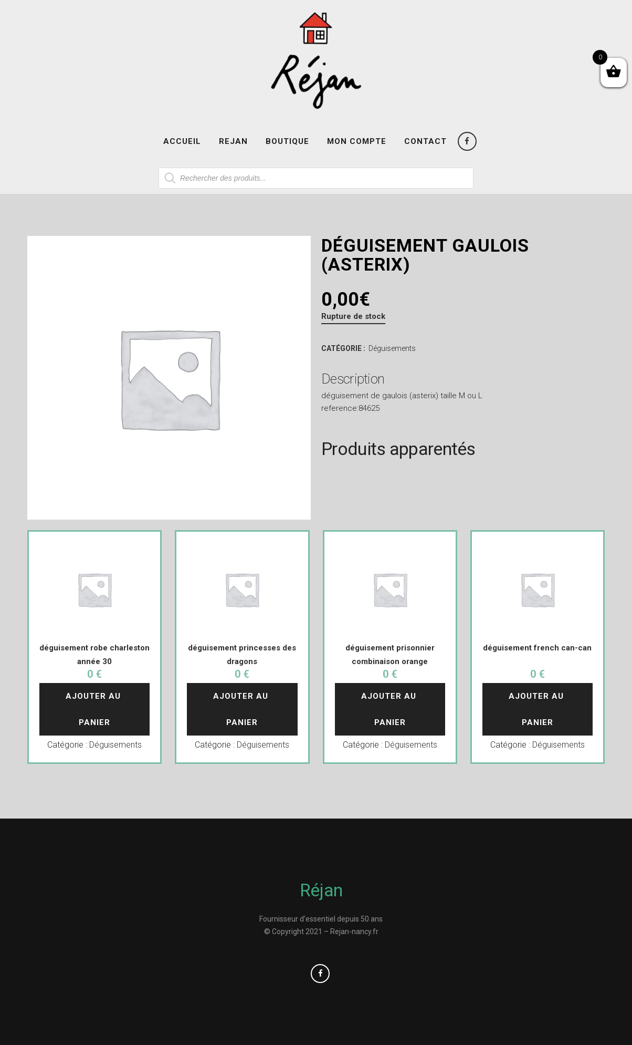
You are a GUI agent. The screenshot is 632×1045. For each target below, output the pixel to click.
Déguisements (392, 348)
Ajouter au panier (94, 709)
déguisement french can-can (537, 648)
